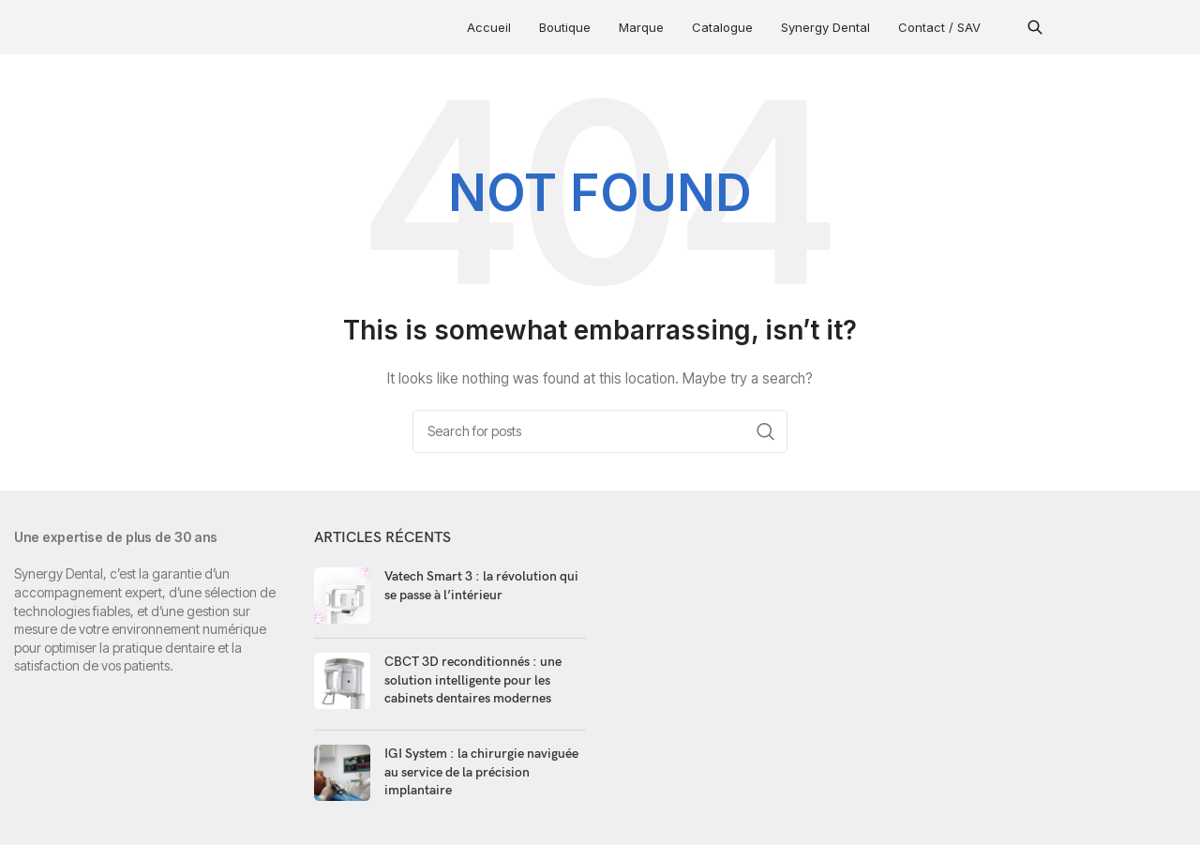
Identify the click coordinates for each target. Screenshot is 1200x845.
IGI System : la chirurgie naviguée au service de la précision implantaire (481, 772)
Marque (641, 27)
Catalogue (722, 27)
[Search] (600, 431)
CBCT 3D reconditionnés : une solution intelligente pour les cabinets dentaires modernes (473, 680)
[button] (1035, 27)
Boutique (565, 27)
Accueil (489, 27)
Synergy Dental (825, 27)
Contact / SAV (939, 27)
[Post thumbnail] (342, 595)
